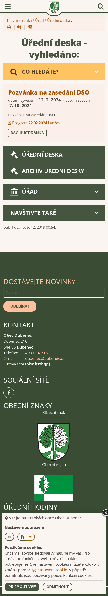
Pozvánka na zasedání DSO (49, 92)
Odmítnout (57, 587)
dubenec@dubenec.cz (45, 358)
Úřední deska (58, 20)
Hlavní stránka (19, 20)
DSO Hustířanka (27, 133)
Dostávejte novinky (39, 281)
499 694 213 (36, 352)
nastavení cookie (49, 569)
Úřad (39, 20)
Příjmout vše (22, 587)
